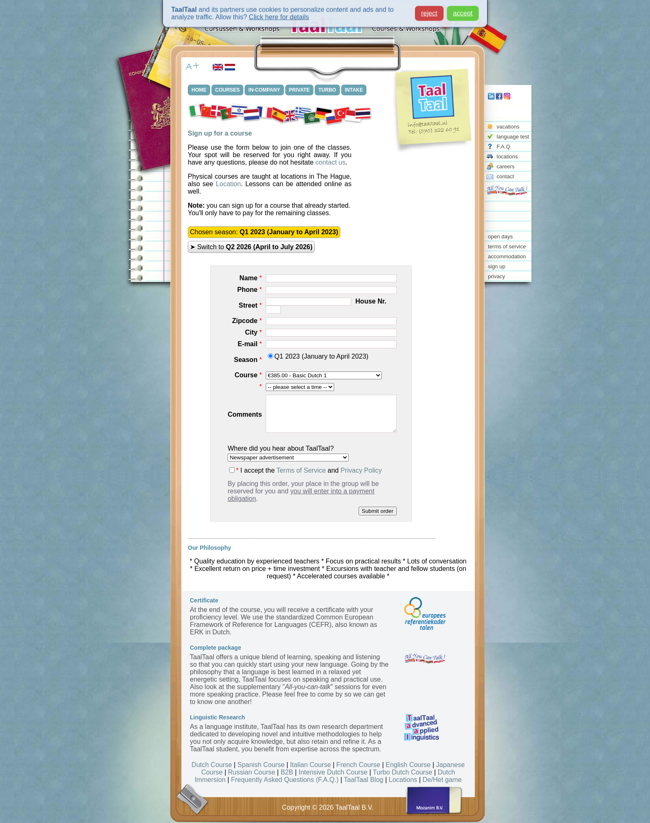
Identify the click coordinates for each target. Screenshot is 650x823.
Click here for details (279, 14)
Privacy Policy (361, 470)
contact (505, 176)
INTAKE (354, 90)
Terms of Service (301, 470)
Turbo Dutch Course (402, 772)
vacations (508, 127)
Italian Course (310, 764)
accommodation (507, 256)
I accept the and (305, 470)
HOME (199, 90)
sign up (496, 266)
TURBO (327, 90)
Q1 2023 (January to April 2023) (318, 356)
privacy (496, 276)
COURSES (227, 90)
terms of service (507, 246)
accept (463, 11)
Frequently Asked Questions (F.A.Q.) (285, 779)
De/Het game (441, 779)
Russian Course (251, 772)
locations (507, 156)
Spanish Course (261, 764)
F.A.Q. (504, 146)
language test (513, 137)
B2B (287, 772)
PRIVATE (299, 90)
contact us (330, 162)
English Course (408, 764)
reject (429, 11)
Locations (403, 779)
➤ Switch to (251, 246)
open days (500, 236)
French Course (358, 764)
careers (505, 166)
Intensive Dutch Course (332, 772)
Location (228, 183)
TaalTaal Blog (363, 779)
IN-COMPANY (264, 90)
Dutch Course (212, 764)
